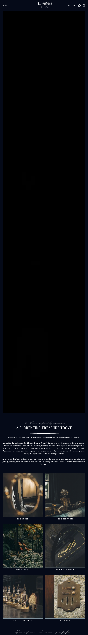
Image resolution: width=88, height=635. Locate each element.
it (69, 5)
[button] (5, 5)
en (74, 5)
